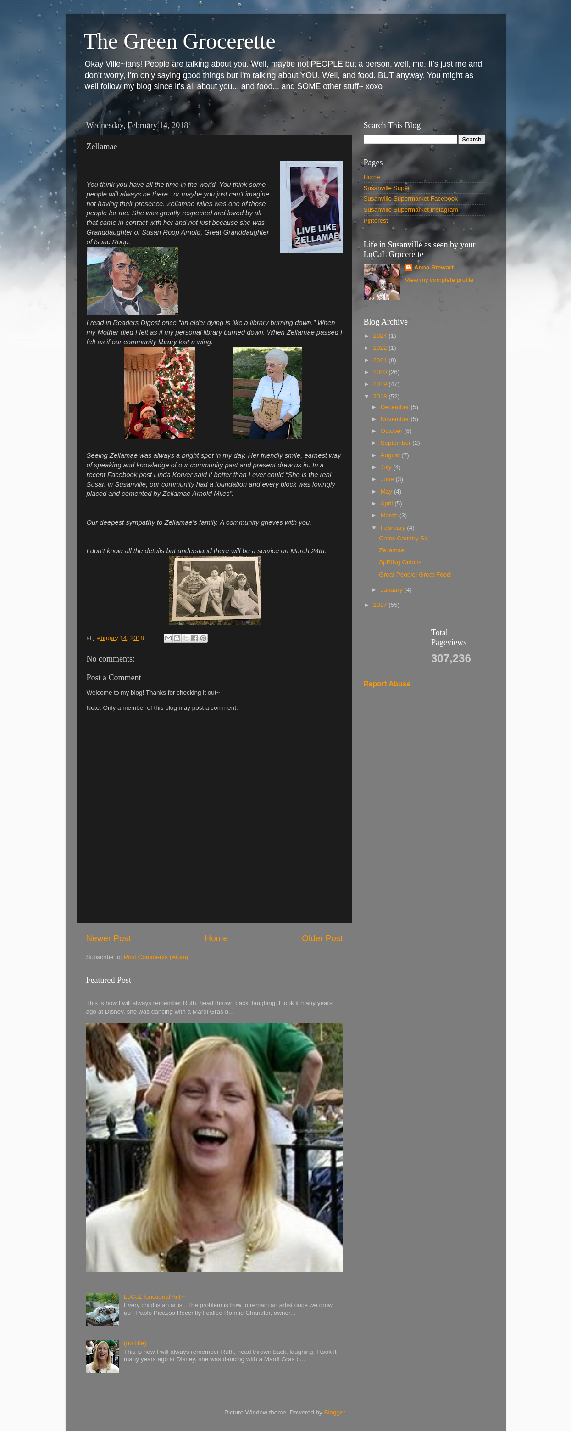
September (397, 442)
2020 (380, 372)
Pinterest (376, 220)
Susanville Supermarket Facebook (411, 198)
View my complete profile (439, 279)
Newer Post (108, 938)
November (396, 418)
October (393, 430)
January (393, 589)
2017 (380, 604)
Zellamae (392, 550)
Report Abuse (387, 684)
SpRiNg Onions (400, 562)
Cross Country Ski (404, 538)
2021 (380, 360)
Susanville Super (387, 188)
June (388, 479)
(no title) (135, 1343)
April (388, 503)
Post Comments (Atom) (156, 957)
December (396, 407)
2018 (380, 396)
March (390, 515)
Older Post (322, 938)
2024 (380, 335)
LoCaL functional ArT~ (154, 1296)
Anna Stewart (434, 267)
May (387, 491)
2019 (380, 384)
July (387, 467)
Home (216, 938)
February (394, 527)
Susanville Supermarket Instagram (411, 209)
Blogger (334, 1412)
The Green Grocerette (180, 41)
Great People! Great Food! (415, 574)
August (391, 455)
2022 (380, 347)
